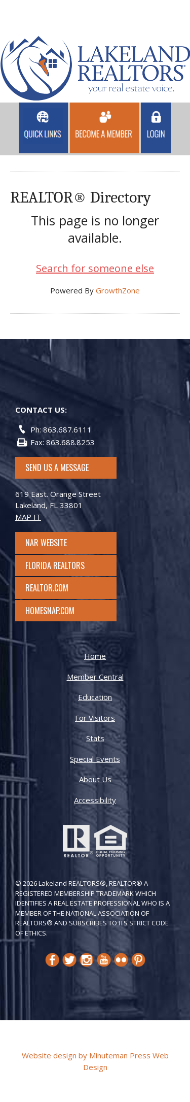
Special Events (95, 759)
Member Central (95, 677)
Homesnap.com (55, 611)
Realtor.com (56, 588)
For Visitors (95, 718)
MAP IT (28, 517)
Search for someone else (95, 268)
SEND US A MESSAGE (57, 467)
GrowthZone (118, 290)
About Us (95, 779)
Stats (95, 738)
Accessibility (95, 800)
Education (95, 697)
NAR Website (55, 543)
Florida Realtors (55, 565)
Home (95, 656)
